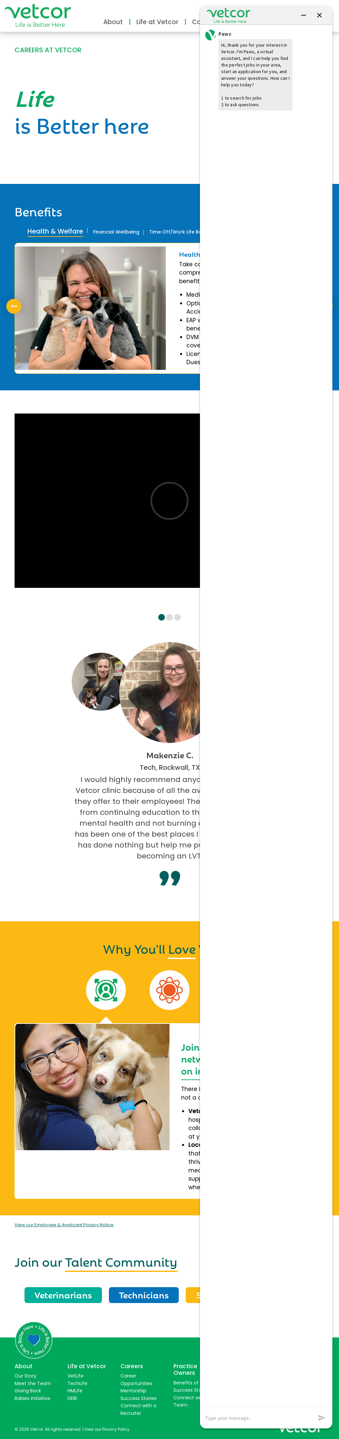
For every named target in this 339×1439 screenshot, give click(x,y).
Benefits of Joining (194, 1382)
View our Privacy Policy (106, 1429)
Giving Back (28, 1390)
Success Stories (139, 1398)
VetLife (75, 1376)
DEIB (72, 1398)
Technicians (144, 1294)
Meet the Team (33, 1383)
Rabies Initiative (32, 1398)
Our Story (25, 1376)
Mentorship (133, 1390)
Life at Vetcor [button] (157, 22)
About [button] (113, 22)
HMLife (75, 1390)
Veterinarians (63, 1294)
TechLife (77, 1383)
